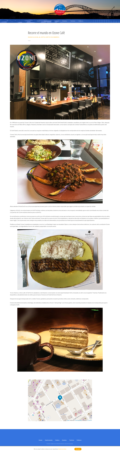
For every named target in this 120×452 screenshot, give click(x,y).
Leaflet (68, 420)
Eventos (64, 21)
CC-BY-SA (89, 420)
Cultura (57, 21)
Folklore (81, 21)
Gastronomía (47, 21)
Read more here (62, 449)
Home (38, 21)
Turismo (72, 21)
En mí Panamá (69, 443)
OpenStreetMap (78, 420)
